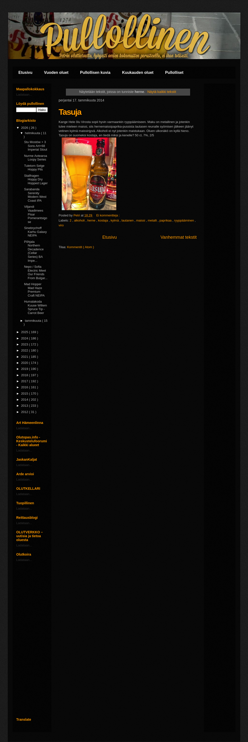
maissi (141, 220)
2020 (25, 363)
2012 (25, 412)
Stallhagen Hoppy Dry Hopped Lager (35, 179)
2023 (25, 344)
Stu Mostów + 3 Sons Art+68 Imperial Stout (35, 145)
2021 (25, 357)
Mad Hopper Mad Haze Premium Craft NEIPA (34, 289)
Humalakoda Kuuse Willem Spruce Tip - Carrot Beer (35, 307)
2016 (25, 387)
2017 (25, 381)
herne (91, 220)
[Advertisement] (32, 639)
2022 (25, 350)
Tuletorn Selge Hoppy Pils (34, 167)
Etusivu (25, 72)
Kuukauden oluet (138, 72)
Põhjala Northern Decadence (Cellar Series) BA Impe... (34, 251)
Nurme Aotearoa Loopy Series (35, 157)
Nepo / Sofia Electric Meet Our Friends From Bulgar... (35, 272)
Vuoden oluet (56, 72)
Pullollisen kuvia (95, 72)
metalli (153, 220)
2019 (25, 369)
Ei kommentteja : (108, 215)
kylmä (115, 220)
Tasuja (70, 111)
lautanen (128, 220)
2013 (25, 405)
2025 (25, 332)
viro (61, 225)
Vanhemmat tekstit (179, 237)
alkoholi (80, 220)
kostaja (103, 220)
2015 (25, 393)
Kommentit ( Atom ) (80, 247)
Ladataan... (24, 94)
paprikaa (165, 220)
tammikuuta (33, 320)
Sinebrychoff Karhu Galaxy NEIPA (35, 231)
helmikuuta (33, 133)
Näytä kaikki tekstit (161, 92)
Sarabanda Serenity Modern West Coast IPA (35, 194)
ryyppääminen (184, 220)
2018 (25, 375)
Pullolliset (174, 72)
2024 (25, 338)
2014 (25, 399)
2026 (25, 128)
